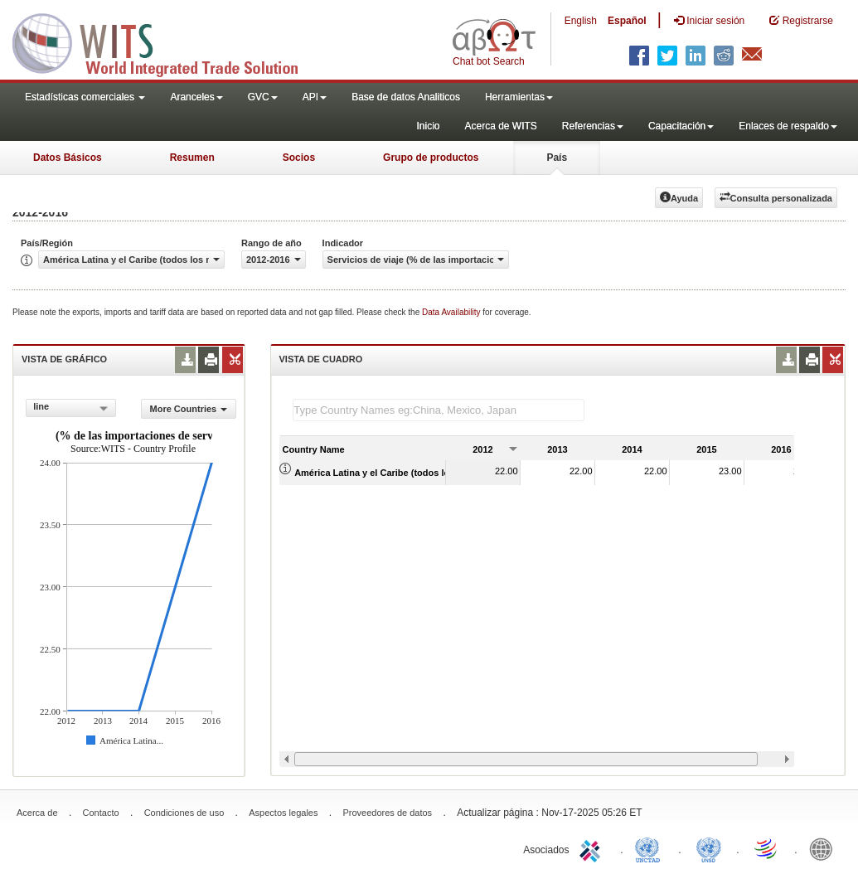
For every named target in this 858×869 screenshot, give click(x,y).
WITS (166, 41)
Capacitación (681, 126)
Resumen (192, 157)
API (315, 97)
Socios (299, 157)
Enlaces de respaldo (788, 126)
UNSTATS (708, 848)
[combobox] (71, 408)
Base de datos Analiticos (405, 97)
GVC (263, 97)
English (581, 21)
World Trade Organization (766, 848)
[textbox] (438, 410)
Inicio (427, 126)
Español (627, 21)
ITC (592, 848)
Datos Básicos (67, 157)
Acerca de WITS (500, 126)
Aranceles (196, 97)
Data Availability (452, 312)
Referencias (592, 126)
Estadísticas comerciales (85, 97)
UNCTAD (650, 848)
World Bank (824, 848)
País (556, 157)
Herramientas (519, 97)
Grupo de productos (430, 157)
